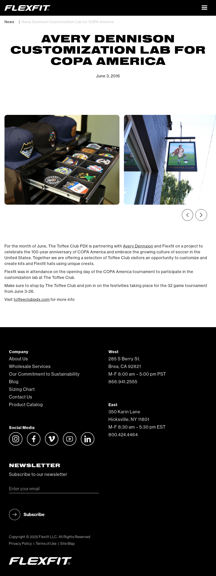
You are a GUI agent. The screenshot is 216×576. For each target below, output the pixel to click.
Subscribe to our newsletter (38, 474)
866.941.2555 (122, 382)
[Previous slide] (187, 215)
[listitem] (61, 160)
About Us (18, 359)
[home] (101, 8)
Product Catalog (26, 405)
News (9, 22)
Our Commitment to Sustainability (44, 374)
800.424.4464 (123, 435)
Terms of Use (46, 543)
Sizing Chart (22, 389)
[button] (205, 8)
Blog (14, 382)
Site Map (67, 543)
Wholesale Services (30, 366)
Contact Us (20, 397)
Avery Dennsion (138, 246)
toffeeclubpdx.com (32, 300)
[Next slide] (201, 215)
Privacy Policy (20, 543)
